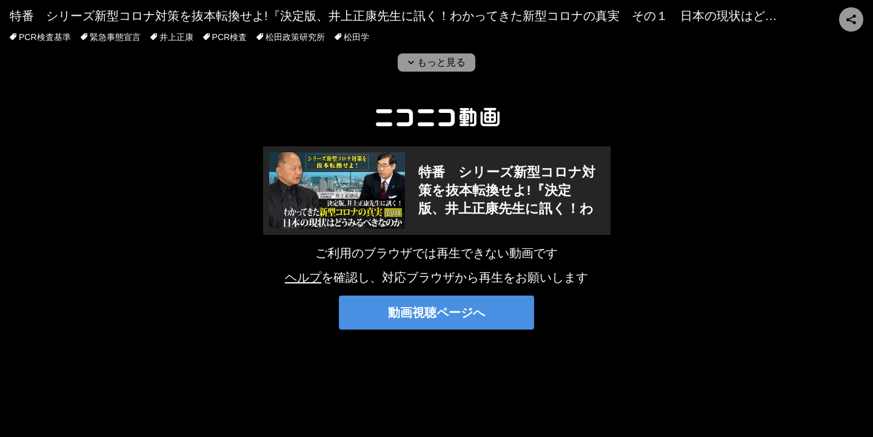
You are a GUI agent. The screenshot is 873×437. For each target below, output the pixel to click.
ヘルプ (303, 277)
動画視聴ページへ (436, 312)
